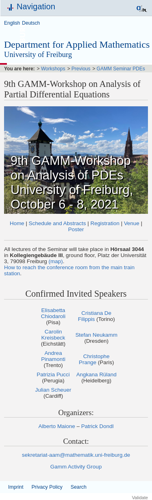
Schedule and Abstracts (57, 223)
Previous (80, 69)
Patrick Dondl (97, 426)
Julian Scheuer (53, 390)
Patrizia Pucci (53, 374)
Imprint (16, 487)
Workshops (53, 69)
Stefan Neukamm (96, 335)
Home (17, 223)
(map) (56, 261)
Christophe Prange (94, 359)
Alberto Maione (57, 426)
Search (78, 487)
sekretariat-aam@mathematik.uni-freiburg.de (76, 455)
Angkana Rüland (96, 374)
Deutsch (31, 23)
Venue (131, 223)
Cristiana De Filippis (94, 316)
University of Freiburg (38, 54)
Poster (76, 229)
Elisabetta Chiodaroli (53, 313)
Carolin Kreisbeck (53, 335)
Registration (105, 223)
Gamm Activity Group (76, 467)
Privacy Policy (47, 487)
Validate (140, 497)
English (12, 23)
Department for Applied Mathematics (77, 44)
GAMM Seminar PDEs (120, 69)
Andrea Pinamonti (53, 356)
